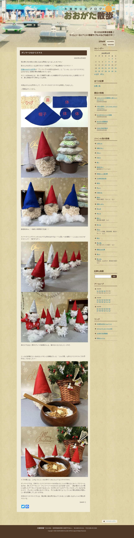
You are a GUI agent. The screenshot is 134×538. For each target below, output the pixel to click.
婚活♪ (98, 183)
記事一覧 (97, 86)
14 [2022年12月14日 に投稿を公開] (106, 65)
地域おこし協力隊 (102, 174)
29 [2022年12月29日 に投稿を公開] (109, 71)
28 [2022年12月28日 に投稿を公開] (106, 71)
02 (100, 291)
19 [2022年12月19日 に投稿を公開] (99, 68)
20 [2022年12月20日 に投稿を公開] (102, 68)
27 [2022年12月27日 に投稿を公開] (102, 71)
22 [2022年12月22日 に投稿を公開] (109, 68)
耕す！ (99, 218)
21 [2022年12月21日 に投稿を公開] (106, 68)
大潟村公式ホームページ (104, 324)
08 (100, 302)
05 (107, 300)
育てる (99, 225)
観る (98, 238)
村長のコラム (101, 338)
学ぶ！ (99, 188)
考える (99, 213)
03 (102, 291)
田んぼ (99, 209)
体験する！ (100, 148)
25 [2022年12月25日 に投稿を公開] (96, 71)
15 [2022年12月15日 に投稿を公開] (109, 65)
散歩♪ (98, 197)
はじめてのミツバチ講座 (104, 115)
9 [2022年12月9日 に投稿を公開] (112, 62)
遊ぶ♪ (98, 254)
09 (102, 302)
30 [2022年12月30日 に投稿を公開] (112, 71)
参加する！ (100, 167)
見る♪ (98, 229)
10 (104, 302)
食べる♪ (99, 259)
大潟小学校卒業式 (102, 128)
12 (109, 302)
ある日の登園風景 (102, 121)
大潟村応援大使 (101, 178)
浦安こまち (100, 204)
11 (107, 302)
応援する (99, 192)
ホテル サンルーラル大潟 (104, 329)
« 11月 (96, 74)
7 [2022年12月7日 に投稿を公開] (105, 62)
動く (98, 162)
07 (97, 302)
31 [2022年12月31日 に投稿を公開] (116, 71)
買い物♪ (99, 243)
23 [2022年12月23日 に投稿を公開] (112, 68)
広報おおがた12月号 (28, 69)
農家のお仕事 (101, 249)
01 (97, 291)
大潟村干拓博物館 (102, 333)
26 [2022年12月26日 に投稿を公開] (99, 71)
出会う (99, 157)
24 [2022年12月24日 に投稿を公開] (116, 68)
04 (104, 291)
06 (109, 300)
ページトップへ (111, 521)
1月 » (102, 74)
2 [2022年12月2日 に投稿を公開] (112, 58)
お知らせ (99, 143)
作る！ (99, 153)
